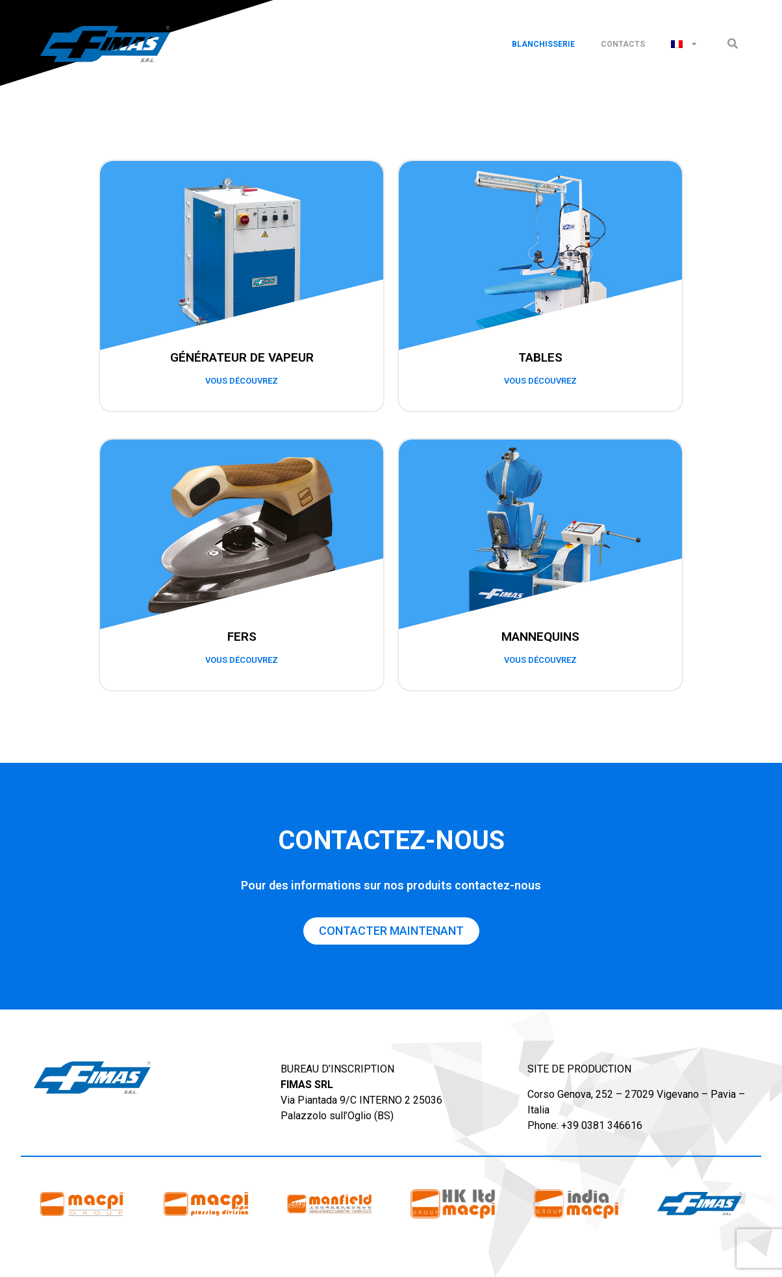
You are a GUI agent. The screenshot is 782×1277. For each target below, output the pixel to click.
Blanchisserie (543, 44)
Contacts (623, 44)
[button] (732, 43)
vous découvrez (241, 381)
